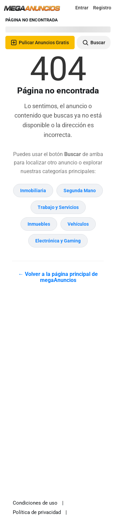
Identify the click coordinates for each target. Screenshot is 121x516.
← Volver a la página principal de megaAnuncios (58, 277)
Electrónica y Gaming (58, 240)
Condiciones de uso (35, 503)
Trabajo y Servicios (58, 207)
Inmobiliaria (33, 190)
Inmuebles (39, 224)
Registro (102, 7)
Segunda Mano (80, 190)
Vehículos (78, 224)
